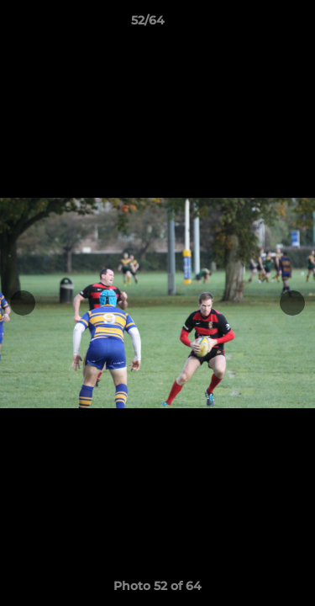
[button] (254, 24)
